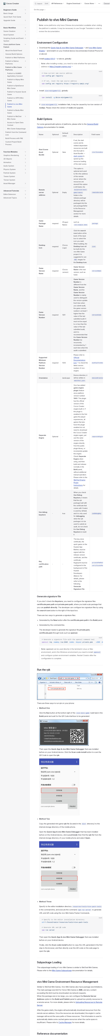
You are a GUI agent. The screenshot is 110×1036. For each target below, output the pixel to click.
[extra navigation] (99, 3)
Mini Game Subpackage (62, 970)
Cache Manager (65, 1022)
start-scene (78, 156)
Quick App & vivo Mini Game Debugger (67, 48)
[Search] (41, 3)
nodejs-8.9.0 (49, 59)
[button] (15, 10)
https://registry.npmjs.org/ (60, 67)
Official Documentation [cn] (79, 360)
